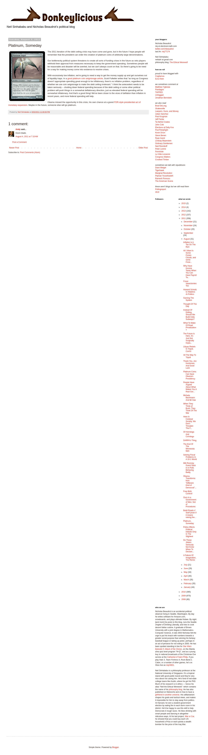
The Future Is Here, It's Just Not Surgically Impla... (189, 338)
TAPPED (159, 92)
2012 (183, 215)
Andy (18, 129)
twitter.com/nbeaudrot (164, 49)
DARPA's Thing (189, 440)
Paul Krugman (161, 116)
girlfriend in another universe (167, 695)
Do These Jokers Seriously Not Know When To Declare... (188, 546)
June (186, 568)
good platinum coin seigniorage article (85, 78)
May (186, 572)
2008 (183, 599)
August (187, 239)
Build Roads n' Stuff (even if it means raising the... (189, 513)
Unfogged (159, 95)
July (186, 565)
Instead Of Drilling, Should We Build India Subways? (189, 314)
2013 (183, 211)
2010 (183, 592)
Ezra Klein (159, 79)
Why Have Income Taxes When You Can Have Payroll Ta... (189, 272)
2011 (183, 218)
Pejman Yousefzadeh (164, 176)
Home (78, 148)
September (188, 233)
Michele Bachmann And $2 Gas (189, 397)
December (188, 222)
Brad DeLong (161, 106)
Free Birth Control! (187, 492)
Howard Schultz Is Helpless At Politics (190, 291)
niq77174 (166, 51)
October (187, 229)
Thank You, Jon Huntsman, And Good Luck (189, 364)
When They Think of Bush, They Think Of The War (190, 408)
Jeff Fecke (159, 119)
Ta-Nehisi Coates (162, 122)
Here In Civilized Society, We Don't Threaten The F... (189, 422)
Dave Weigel (160, 168)
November (188, 225)
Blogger (115, 747)
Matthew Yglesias (162, 87)
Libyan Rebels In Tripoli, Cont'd (189, 349)
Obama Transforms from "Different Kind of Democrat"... (189, 482)
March (187, 580)
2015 (183, 203)
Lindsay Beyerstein (163, 141)
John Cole (159, 125)
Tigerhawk (159, 170)
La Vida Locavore (162, 154)
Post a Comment (19, 142)
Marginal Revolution (163, 173)
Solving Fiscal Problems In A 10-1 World (190, 457)
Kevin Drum (160, 133)
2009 (183, 596)
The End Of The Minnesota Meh (188, 447)
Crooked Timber (162, 160)
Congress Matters (162, 157)
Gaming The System (188, 299)
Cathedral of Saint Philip (177, 657)
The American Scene (164, 181)
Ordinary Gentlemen (163, 143)
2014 (183, 207)
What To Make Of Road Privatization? (189, 326)
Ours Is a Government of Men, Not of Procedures (189, 502)
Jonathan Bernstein (163, 98)
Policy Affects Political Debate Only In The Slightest (189, 532)
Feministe (159, 151)
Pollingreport (160, 189)
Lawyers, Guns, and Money (167, 111)
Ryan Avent (160, 138)
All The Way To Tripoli (189, 356)
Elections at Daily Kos (164, 127)
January (187, 587)
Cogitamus (159, 76)
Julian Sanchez (161, 114)
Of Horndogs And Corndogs (188, 434)
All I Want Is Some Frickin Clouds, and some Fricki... (189, 256)
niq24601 (170, 665)
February (188, 583)
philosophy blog (175, 689)
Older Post (143, 148)
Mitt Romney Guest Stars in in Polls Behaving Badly (189, 468)
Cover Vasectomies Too (189, 283)
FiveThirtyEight (161, 130)
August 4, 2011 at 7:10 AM (27, 136)
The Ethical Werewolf (179, 62)
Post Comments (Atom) (30, 152)
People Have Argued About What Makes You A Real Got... (190, 387)
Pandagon (159, 89)
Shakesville (160, 108)
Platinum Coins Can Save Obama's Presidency (189, 375)
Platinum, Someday (188, 522)
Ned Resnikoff (161, 146)
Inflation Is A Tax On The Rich (189, 244)
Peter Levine (160, 149)
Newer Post (14, 148)
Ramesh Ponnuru (162, 178)
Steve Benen (160, 135)
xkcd (157, 192)
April (186, 576)
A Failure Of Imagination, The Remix (189, 557)
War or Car (189, 716)
